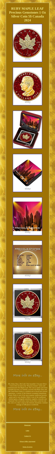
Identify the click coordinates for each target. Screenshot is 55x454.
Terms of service (27, 447)
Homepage (27, 425)
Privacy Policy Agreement (27, 441)
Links (27, 430)
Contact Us (27, 436)
